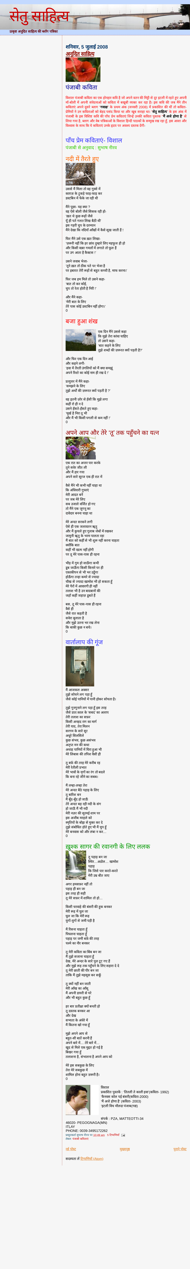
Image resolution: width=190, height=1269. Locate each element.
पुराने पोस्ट (180, 1149)
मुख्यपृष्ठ (125, 1149)
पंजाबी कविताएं (80, 1138)
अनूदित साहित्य (80, 54)
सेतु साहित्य (39, 15)
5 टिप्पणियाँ (113, 1135)
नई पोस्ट (71, 1149)
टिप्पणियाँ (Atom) (92, 1159)
